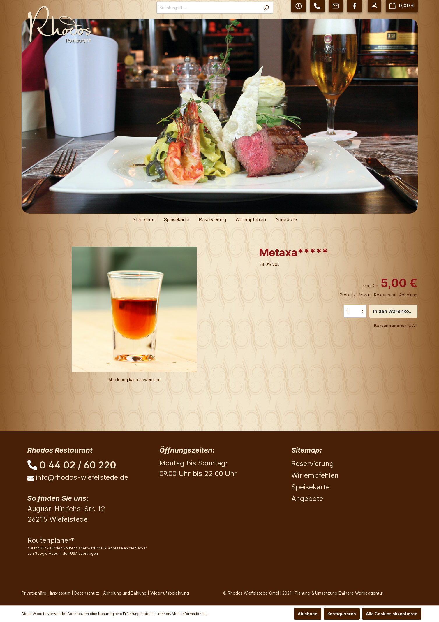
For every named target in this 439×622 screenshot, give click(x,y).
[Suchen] (266, 8)
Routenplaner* (50, 540)
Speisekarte (310, 487)
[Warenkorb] (402, 5)
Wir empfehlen (314, 475)
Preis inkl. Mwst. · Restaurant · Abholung (378, 294)
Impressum (60, 593)
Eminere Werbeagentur (360, 593)
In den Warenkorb (393, 311)
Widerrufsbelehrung (169, 593)
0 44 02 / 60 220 (77, 465)
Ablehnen (308, 613)
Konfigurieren (341, 613)
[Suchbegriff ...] (208, 8)
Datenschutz (86, 593)
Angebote (307, 498)
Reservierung (312, 463)
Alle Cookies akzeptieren (391, 613)
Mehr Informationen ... (190, 614)
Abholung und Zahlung (125, 593)
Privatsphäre (34, 593)
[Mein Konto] (374, 5)
